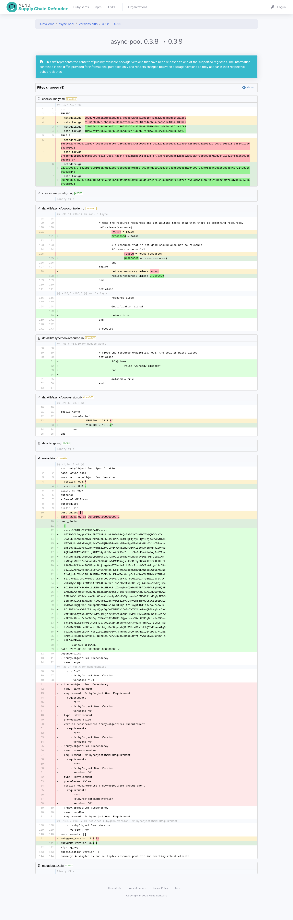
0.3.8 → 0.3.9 (111, 24)
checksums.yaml (53, 99)
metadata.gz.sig (53, 882)
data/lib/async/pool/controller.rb (63, 209)
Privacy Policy (160, 904)
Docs (177, 904)
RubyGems (46, 24)
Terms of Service (137, 904)
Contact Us (115, 904)
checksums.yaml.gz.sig (57, 194)
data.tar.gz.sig (51, 449)
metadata (48, 464)
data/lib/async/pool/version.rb (62, 402)
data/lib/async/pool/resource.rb (63, 342)
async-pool (66, 24)
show (250, 87)
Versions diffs (88, 24)
